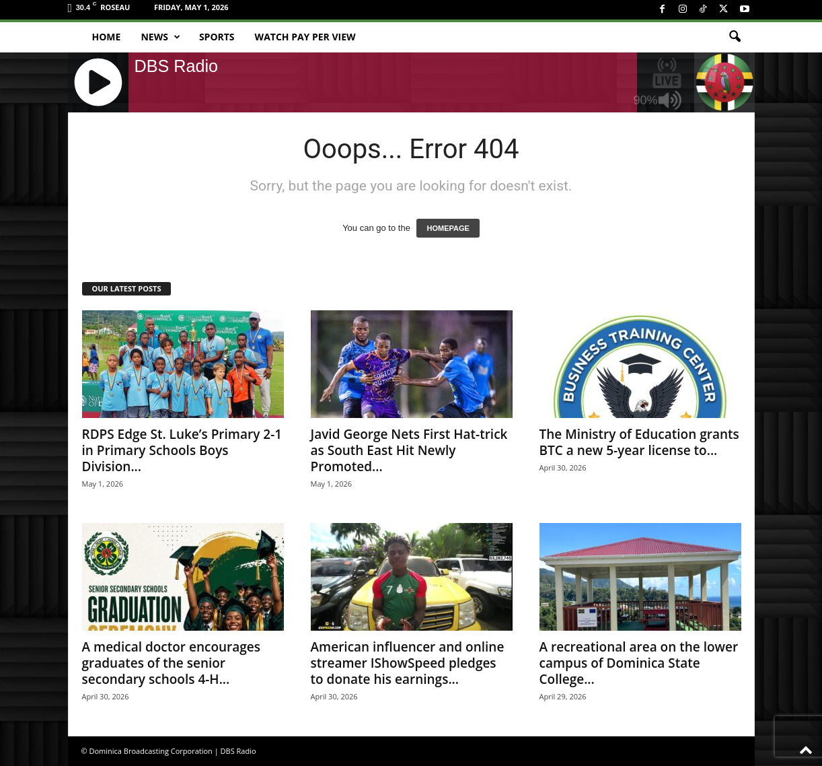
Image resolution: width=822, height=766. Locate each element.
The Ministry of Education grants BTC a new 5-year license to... (639, 442)
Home (106, 36)
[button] (734, 37)
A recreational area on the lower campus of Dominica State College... (639, 663)
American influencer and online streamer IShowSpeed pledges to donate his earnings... (408, 663)
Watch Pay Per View (305, 36)
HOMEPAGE (447, 228)
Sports (217, 36)
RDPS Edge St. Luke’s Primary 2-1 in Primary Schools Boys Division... (182, 450)
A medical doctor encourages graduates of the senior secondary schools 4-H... (171, 663)
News (160, 37)
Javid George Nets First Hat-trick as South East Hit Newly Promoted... (409, 450)
